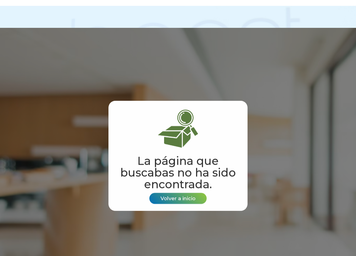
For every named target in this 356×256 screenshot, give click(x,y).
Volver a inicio (178, 198)
